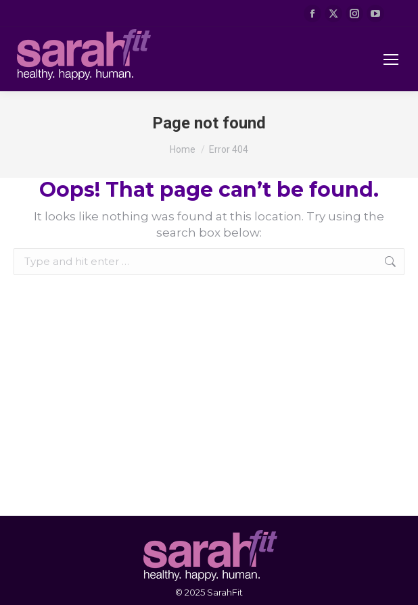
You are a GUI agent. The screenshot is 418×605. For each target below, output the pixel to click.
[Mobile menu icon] (390, 59)
